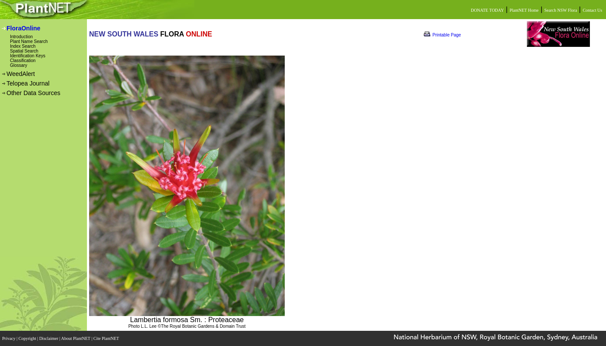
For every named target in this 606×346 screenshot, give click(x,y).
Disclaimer (49, 338)
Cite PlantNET (106, 338)
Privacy (9, 338)
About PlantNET (76, 338)
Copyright (28, 338)
